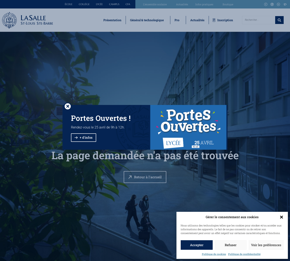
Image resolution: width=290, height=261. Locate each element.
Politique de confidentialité (244, 254)
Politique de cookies (214, 254)
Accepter (196, 245)
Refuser (230, 245)
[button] (281, 217)
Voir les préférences (266, 245)
